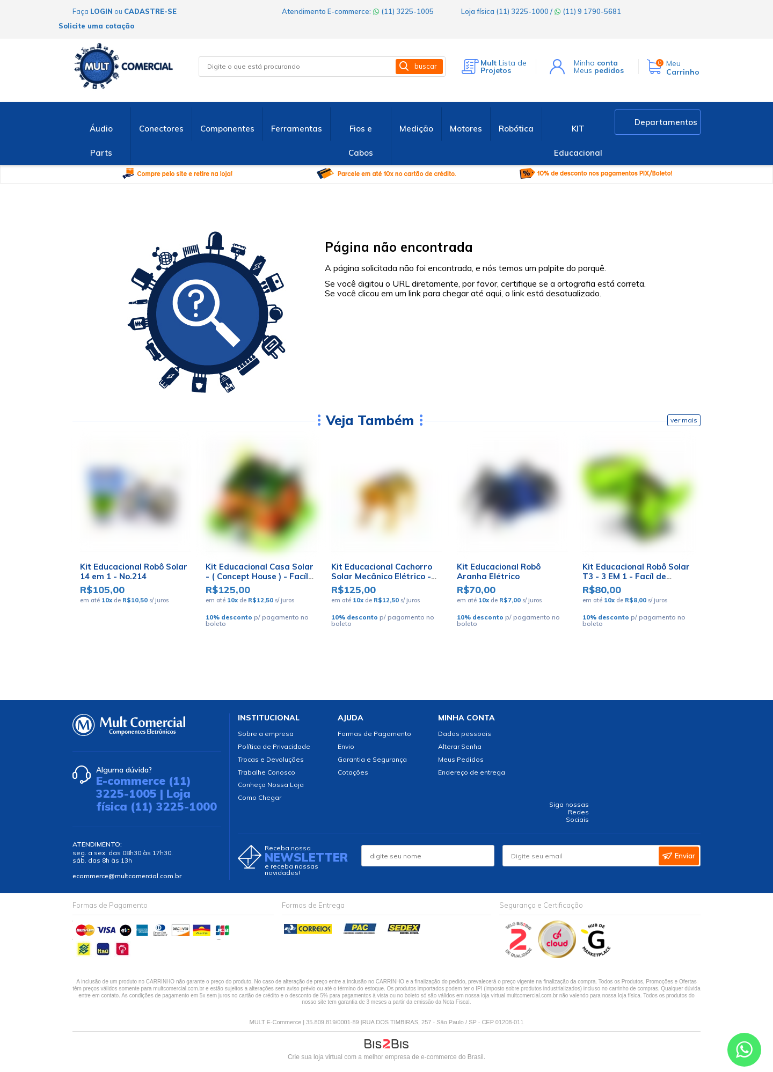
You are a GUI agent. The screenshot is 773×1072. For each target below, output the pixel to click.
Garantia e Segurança (372, 759)
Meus (599, 70)
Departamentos (666, 122)
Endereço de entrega (471, 772)
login (101, 11)
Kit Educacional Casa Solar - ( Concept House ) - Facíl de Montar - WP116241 (259, 576)
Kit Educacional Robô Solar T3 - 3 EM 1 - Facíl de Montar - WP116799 (636, 576)
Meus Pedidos (461, 759)
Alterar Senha (460, 746)
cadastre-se (150, 11)
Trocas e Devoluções (271, 759)
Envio (346, 746)
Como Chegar (259, 797)
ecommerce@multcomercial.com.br (126, 876)
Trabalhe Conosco (266, 772)
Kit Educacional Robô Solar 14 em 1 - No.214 (133, 571)
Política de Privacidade (274, 746)
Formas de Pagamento (374, 734)
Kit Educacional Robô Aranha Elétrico (499, 571)
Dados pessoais (464, 734)
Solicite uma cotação (96, 25)
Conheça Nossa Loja (271, 785)
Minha (596, 63)
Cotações (353, 772)
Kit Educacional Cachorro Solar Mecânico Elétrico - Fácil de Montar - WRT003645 (381, 581)
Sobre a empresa (266, 734)
